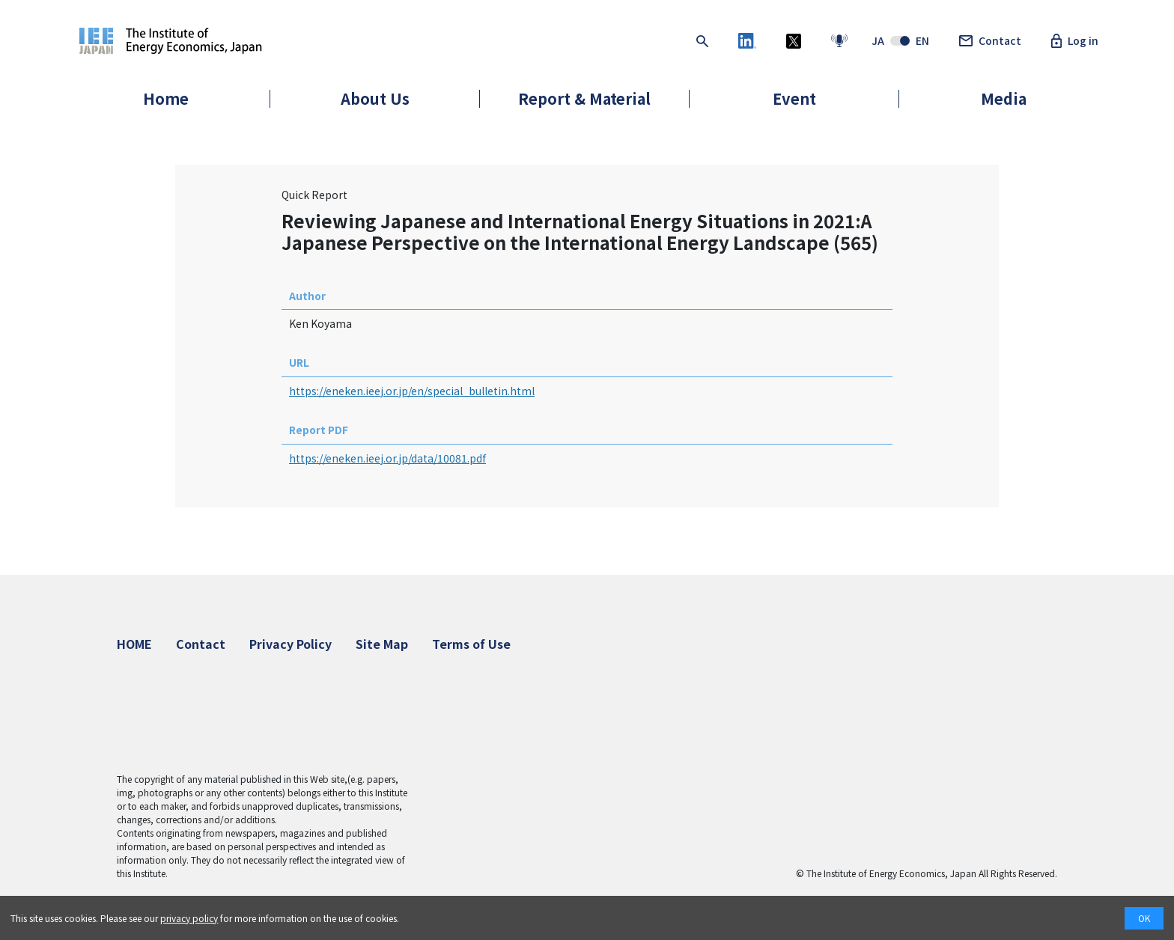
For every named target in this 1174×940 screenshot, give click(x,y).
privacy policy (189, 918)
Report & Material (584, 98)
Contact (990, 41)
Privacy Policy (290, 644)
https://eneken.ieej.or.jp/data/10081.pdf (387, 458)
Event (794, 98)
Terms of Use (471, 644)
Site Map (382, 644)
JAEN (900, 41)
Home (166, 98)
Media (1004, 98)
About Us (375, 98)
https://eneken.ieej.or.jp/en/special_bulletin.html (412, 390)
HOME (134, 644)
